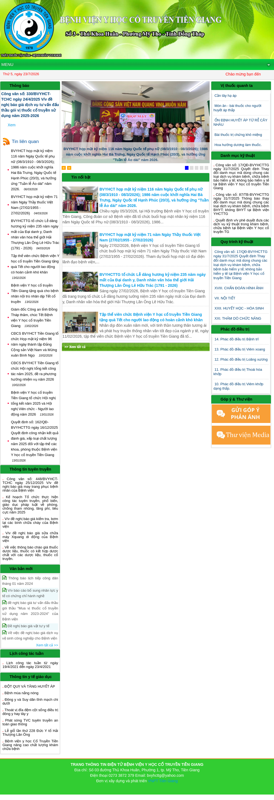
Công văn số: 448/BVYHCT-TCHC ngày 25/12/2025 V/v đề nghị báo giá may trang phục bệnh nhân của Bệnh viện (30, 484)
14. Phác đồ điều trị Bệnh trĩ (237, 339)
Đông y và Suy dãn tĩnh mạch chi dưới (30, 701)
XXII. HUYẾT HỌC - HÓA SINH (239, 308)
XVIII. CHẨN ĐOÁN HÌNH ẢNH (239, 288)
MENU (136, 64)
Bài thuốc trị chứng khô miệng (238, 135)
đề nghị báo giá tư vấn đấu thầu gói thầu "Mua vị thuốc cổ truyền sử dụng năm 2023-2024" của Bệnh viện (30, 610)
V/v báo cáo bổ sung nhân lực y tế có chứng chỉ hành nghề (30, 593)
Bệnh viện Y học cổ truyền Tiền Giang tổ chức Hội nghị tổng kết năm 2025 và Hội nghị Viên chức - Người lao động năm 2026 (33, 403)
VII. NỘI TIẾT (225, 298)
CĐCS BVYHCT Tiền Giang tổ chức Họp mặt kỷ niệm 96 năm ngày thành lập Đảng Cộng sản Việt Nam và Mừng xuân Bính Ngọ (35, 344)
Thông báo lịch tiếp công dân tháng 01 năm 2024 (30, 581)
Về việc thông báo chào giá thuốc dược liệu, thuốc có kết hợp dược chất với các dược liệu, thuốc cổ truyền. (30, 553)
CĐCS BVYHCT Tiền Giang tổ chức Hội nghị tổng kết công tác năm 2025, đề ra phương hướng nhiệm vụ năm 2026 (35, 374)
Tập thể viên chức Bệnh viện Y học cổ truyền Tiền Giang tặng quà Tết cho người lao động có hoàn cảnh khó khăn (35, 267)
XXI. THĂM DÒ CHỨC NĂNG (238, 318)
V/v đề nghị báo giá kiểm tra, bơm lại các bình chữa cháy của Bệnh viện (30, 523)
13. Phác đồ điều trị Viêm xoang (240, 349)
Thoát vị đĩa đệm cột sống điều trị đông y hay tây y (30, 712)
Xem (12, 125)
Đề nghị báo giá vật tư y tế (25, 625)
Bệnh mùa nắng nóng (21, 693)
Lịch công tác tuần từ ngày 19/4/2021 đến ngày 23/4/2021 (30, 665)
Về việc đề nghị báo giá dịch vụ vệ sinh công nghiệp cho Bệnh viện (30, 635)
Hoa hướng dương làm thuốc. (238, 145)
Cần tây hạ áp (226, 96)
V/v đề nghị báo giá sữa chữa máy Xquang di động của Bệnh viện (30, 537)
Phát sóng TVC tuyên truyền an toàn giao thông (30, 722)
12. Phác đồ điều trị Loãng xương (241, 359)
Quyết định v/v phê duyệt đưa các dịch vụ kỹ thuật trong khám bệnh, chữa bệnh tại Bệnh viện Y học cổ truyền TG (241, 226)
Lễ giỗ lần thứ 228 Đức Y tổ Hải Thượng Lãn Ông (30, 733)
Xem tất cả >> (47, 645)
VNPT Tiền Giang (163, 781)
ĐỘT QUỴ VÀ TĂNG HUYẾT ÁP (29, 686)
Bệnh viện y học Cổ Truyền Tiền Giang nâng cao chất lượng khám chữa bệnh (30, 745)
